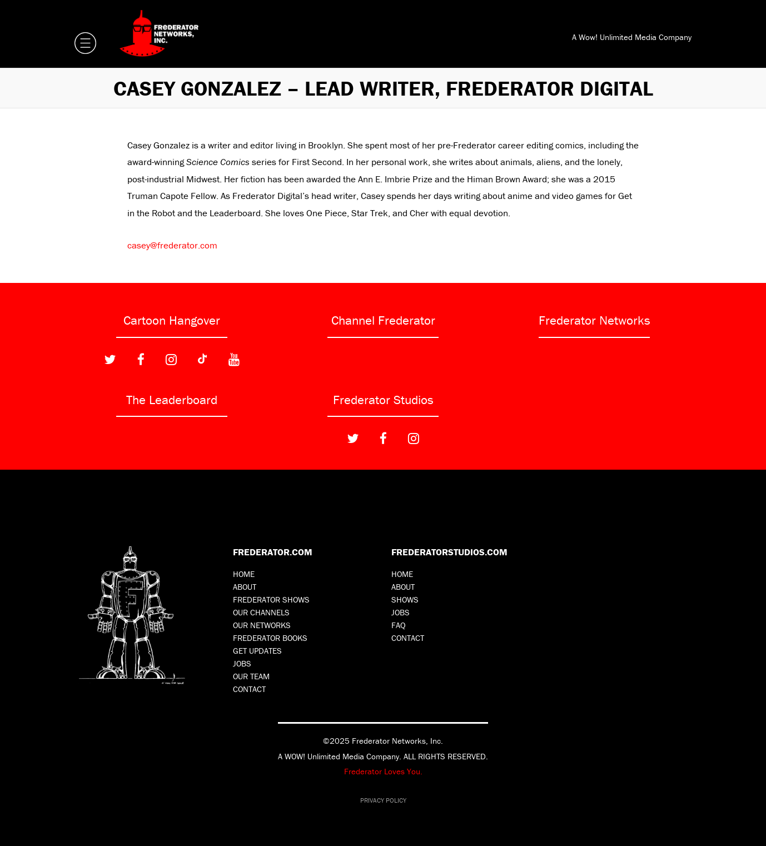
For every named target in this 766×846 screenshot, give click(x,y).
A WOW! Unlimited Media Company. (339, 756)
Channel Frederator (383, 320)
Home (244, 574)
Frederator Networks (594, 320)
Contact (249, 689)
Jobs (242, 663)
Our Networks (262, 625)
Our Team (251, 676)
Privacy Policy (383, 800)
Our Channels (261, 612)
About (244, 586)
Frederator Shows (271, 599)
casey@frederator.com (172, 245)
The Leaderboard (171, 399)
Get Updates (257, 650)
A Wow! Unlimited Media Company (632, 37)
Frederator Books (270, 638)
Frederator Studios (383, 399)
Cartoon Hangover (171, 320)
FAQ (398, 625)
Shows (405, 599)
